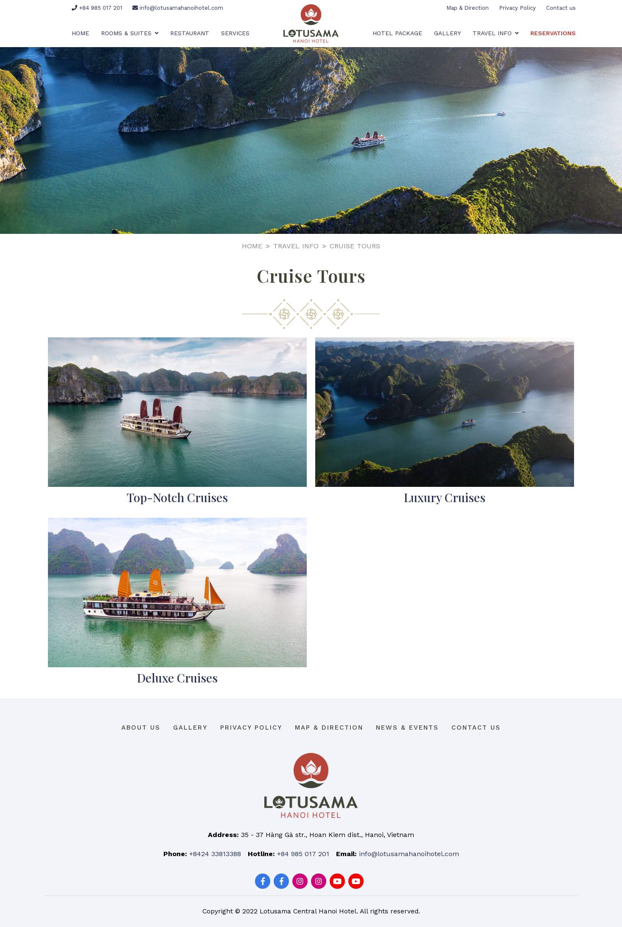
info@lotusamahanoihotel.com (177, 8)
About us (140, 727)
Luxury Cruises (444, 497)
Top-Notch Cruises (177, 497)
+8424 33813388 (215, 854)
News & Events (407, 727)
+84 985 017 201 (97, 8)
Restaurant (189, 33)
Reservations (553, 33)
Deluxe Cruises (177, 677)
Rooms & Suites (129, 33)
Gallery (447, 33)
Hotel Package (397, 33)
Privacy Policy (517, 8)
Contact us (561, 8)
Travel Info (495, 33)
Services (235, 33)
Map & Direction (467, 8)
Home (80, 33)
